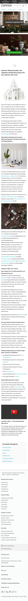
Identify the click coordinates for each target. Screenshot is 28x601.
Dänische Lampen (6, 522)
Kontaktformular (5, 558)
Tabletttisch (4, 487)
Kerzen (4, 453)
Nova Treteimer (5, 535)
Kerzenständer (6, 455)
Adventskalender (6, 447)
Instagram (2, 592)
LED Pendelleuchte (6, 524)
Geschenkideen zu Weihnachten (9, 176)
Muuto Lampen (5, 518)
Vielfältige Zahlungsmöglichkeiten (10, 583)
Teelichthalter (4, 256)
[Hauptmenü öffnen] (26, 5)
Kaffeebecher (4, 489)
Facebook (5, 592)
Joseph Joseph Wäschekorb (8, 540)
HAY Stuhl (3, 509)
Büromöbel (4, 502)
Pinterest (10, 592)
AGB (2, 561)
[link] (23, 5)
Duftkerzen (21, 314)
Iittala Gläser (4, 484)
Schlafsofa (4, 504)
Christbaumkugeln (6, 236)
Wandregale (4, 506)
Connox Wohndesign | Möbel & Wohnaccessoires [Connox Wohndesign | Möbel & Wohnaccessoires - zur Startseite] (6, 5)
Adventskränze (6, 450)
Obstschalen (4, 482)
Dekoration (4, 277)
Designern (5, 362)
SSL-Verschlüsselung (21, 374)
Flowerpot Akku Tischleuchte (8, 537)
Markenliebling (6, 548)
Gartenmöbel (4, 500)
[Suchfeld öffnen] (15, 5)
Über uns (3, 570)
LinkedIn (7, 592)
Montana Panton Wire (7, 531)
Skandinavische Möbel (7, 498)
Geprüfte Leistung (6, 579)
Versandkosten (9, 371)
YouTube (15, 592)
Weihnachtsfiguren (7, 461)
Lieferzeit (16, 376)
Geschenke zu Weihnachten (8, 261)
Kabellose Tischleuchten (7, 520)
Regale (3, 280)
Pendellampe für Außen (7, 515)
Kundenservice (18, 387)
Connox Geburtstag (7, 546)
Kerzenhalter (12, 256)
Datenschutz (13, 561)
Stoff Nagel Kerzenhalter (7, 533)
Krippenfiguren (5, 134)
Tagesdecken (4, 491)
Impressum (7, 561)
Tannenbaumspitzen (7, 458)
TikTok (13, 592)
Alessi (2, 234)
